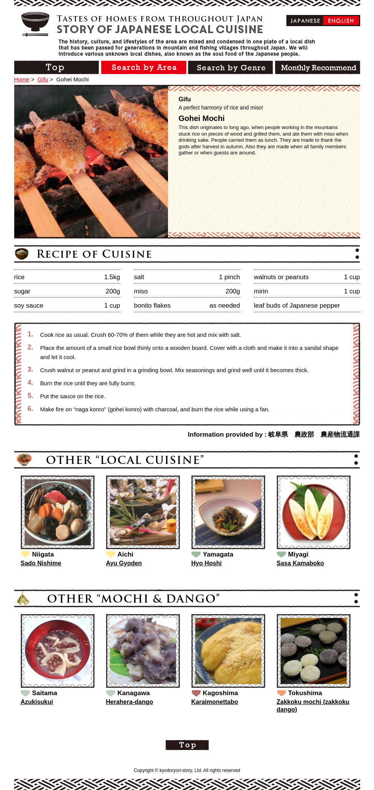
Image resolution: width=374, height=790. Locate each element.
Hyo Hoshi (206, 563)
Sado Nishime (41, 563)
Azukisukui (37, 702)
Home (22, 79)
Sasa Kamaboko (300, 563)
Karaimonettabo (214, 702)
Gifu (43, 79)
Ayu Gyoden (124, 563)
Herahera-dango (129, 702)
